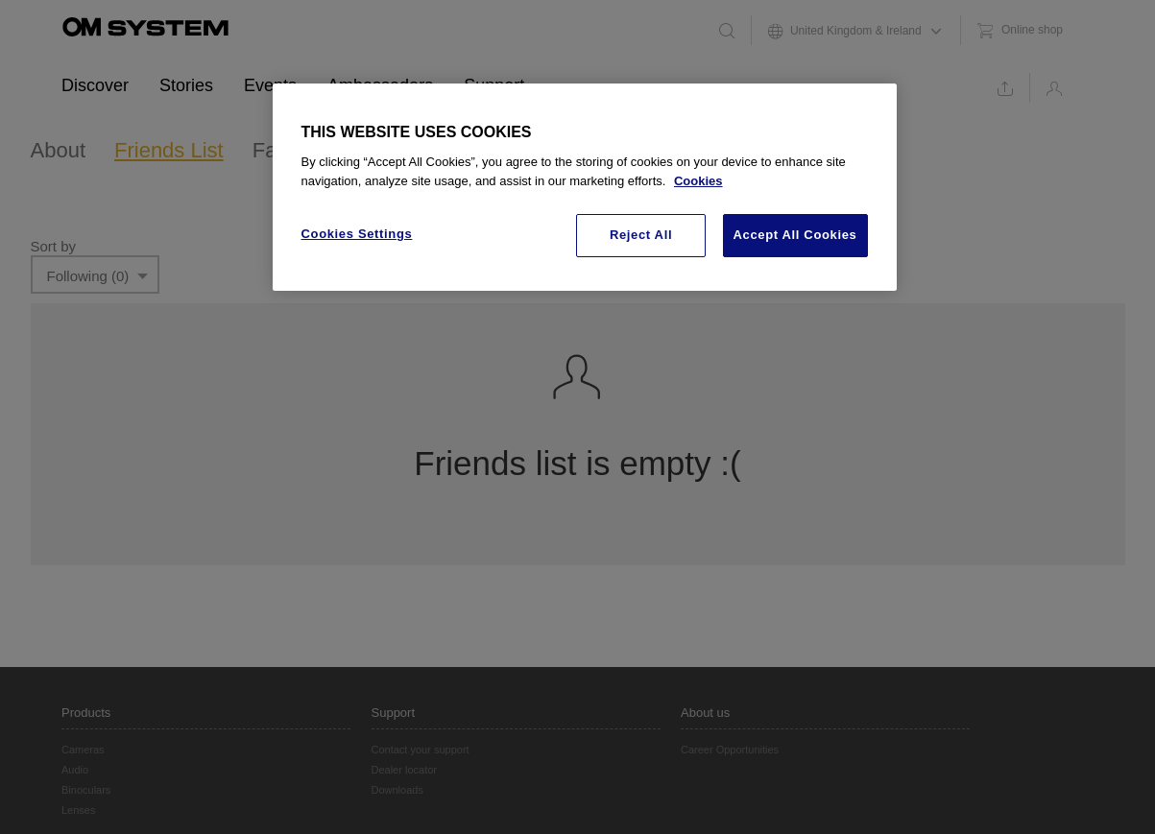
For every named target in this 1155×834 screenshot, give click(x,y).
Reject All (641, 234)
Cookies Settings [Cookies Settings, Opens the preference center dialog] (357, 233)
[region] (585, 187)
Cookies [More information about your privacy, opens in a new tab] (698, 181)
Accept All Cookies (795, 234)
